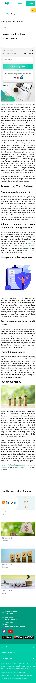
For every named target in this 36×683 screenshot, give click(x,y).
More (20, 3)
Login (30, 3)
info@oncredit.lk (11, 619)
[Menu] (2, 3)
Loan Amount (10, 38)
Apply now (18, 66)
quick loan (19, 467)
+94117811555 (10, 614)
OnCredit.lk (5, 467)
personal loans (29, 246)
